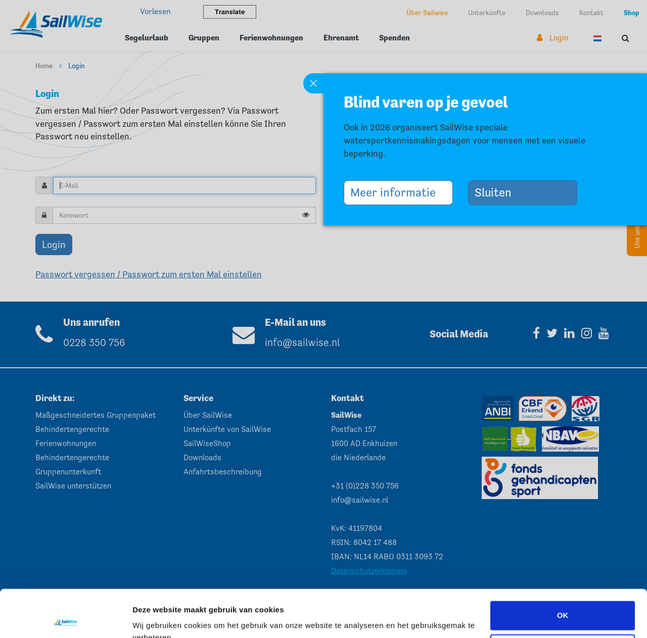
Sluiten (497, 192)
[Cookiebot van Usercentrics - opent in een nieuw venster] (65, 618)
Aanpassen (563, 601)
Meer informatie (396, 192)
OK (563, 568)
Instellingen (153, 618)
